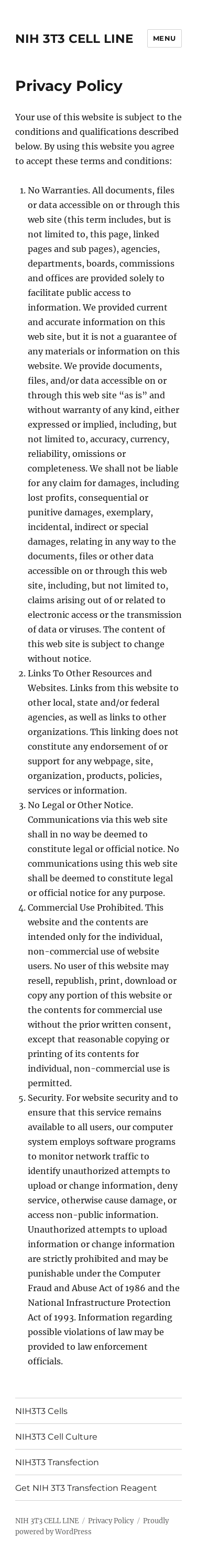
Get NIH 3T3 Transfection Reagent (86, 1488)
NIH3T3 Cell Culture (56, 1437)
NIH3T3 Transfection (57, 1462)
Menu (164, 38)
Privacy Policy (111, 1520)
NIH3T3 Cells (41, 1411)
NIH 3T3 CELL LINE (74, 38)
